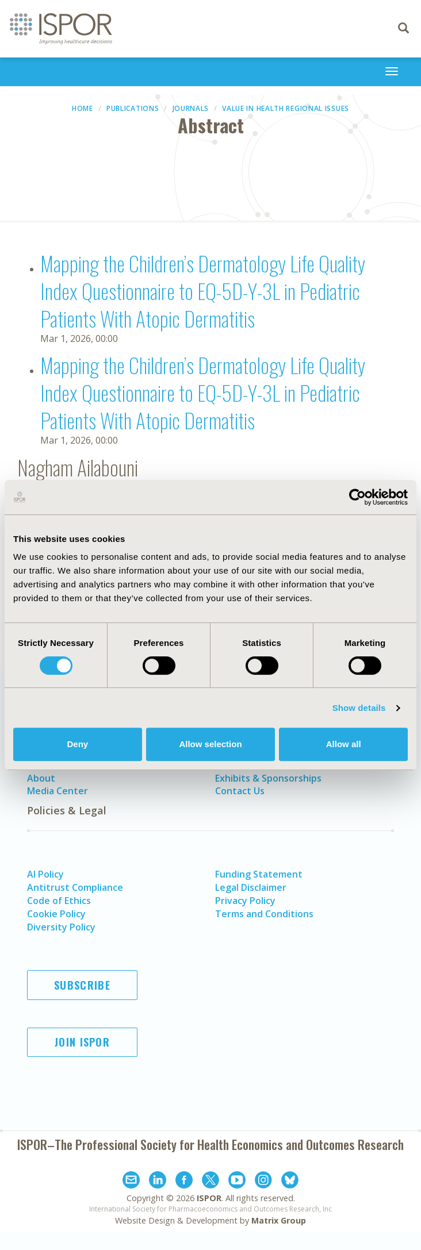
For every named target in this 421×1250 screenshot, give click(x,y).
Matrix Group (278, 1220)
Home (82, 108)
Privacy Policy (245, 900)
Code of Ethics (59, 900)
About (41, 778)
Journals (191, 108)
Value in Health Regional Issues (285, 108)
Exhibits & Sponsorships (268, 778)
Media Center (57, 790)
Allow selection (210, 744)
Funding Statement (259, 874)
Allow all (343, 744)
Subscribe (82, 985)
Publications (132, 108)
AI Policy (45, 874)
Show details (359, 708)
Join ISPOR (82, 1041)
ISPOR (209, 1198)
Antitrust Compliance (75, 887)
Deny (77, 744)
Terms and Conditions (264, 913)
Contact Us (240, 790)
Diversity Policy (61, 927)
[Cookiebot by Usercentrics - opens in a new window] (357, 497)
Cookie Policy (56, 913)
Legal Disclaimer (250, 887)
